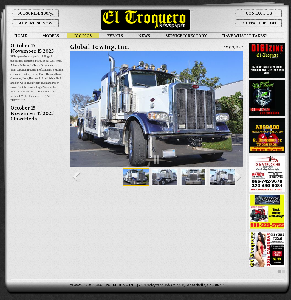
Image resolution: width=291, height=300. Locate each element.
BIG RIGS (83, 35)
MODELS (50, 35)
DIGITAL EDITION (258, 23)
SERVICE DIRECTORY (186, 35)
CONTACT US (259, 13)
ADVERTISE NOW (35, 23)
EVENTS (115, 35)
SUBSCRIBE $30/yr (36, 13)
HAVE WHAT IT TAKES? (244, 35)
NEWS (144, 35)
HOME (20, 35)
